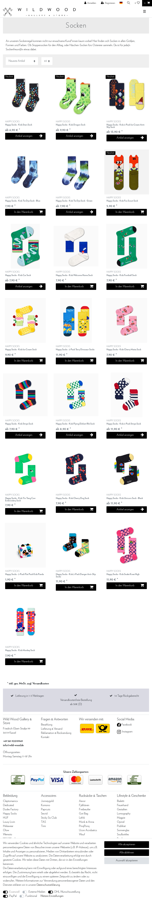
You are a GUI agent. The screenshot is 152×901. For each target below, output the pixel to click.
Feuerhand (122, 805)
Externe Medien (36, 891)
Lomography (123, 813)
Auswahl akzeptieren (127, 860)
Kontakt (45, 737)
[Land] (120, 3)
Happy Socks (10, 813)
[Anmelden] (90, 3)
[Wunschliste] (137, 3)
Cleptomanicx (10, 801)
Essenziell (14, 891)
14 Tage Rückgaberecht (126, 696)
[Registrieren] (108, 3)
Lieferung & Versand (51, 728)
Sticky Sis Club (49, 817)
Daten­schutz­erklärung (48, 885)
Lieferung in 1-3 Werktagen (29, 696)
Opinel (120, 822)
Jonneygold (47, 801)
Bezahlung (46, 724)
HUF (6, 817)
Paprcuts (45, 809)
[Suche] (129, 3)
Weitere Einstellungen (52, 896)
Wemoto (7, 834)
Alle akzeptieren (126, 844)
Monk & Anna (86, 822)
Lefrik (82, 817)
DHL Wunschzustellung (67, 891)
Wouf (82, 834)
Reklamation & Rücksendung (56, 733)
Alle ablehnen (126, 852)
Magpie (121, 817)
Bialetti (120, 801)
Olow (6, 830)
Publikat (121, 826)
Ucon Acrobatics (88, 830)
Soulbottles (123, 834)
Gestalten (122, 809)
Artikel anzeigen (29, 135)
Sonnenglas (123, 830)
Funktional (31, 896)
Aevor (82, 801)
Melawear (8, 826)
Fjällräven (84, 805)
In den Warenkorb (28, 211)
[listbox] (76, 246)
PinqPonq (84, 826)
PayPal (13, 896)
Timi (43, 826)
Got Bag (83, 813)
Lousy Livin (9, 822)
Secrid (44, 813)
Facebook (126, 724)
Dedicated (8, 805)
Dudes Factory (10, 809)
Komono (45, 805)
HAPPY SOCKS (18, 123)
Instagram (127, 731)
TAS (43, 822)
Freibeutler (84, 809)
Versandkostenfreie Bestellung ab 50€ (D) (76, 702)
